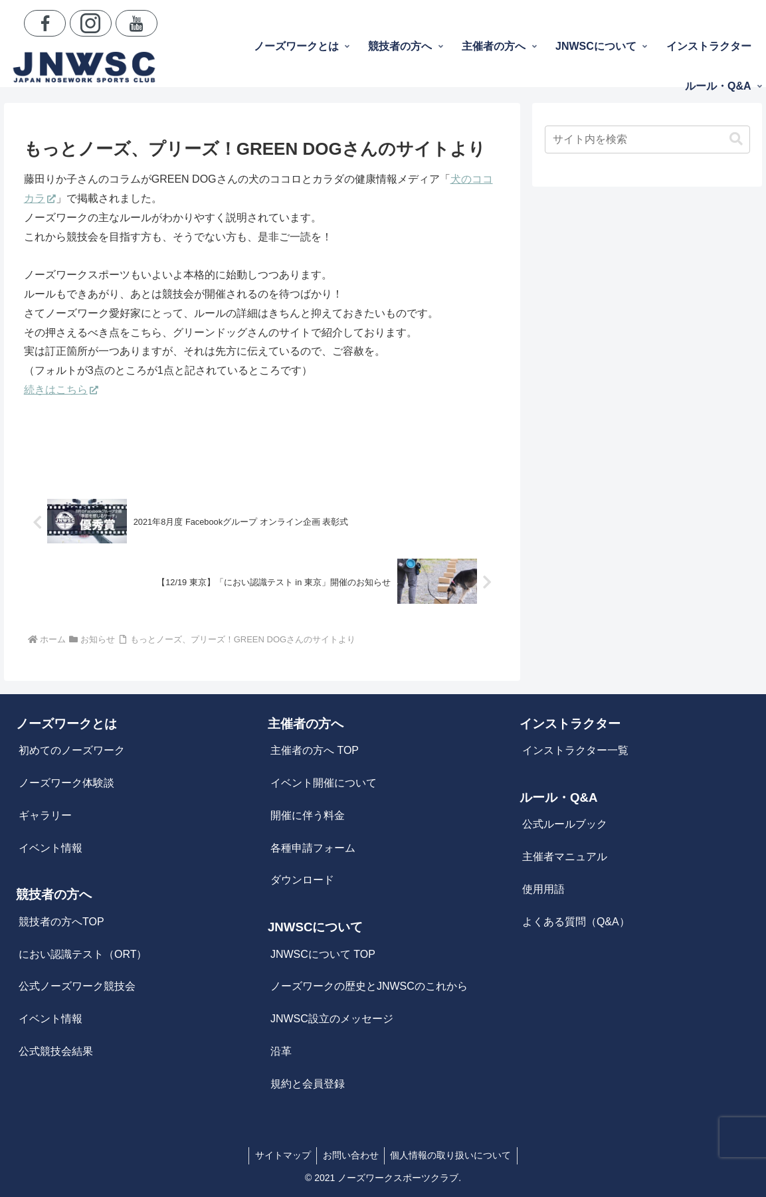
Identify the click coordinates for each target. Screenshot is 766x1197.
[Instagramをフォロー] (91, 23)
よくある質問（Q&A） (576, 921)
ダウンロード (302, 879)
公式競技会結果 (56, 1051)
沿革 (281, 1051)
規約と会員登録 (307, 1083)
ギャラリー (45, 815)
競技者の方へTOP (61, 921)
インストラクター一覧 (575, 750)
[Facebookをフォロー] (45, 23)
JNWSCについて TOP (322, 954)
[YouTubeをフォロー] (136, 23)
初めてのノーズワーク (72, 750)
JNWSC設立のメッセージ (331, 1018)
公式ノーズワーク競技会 (77, 986)
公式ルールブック (564, 824)
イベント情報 (50, 848)
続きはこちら (61, 389)
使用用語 (543, 889)
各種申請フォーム (312, 848)
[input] (647, 139)
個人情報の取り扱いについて (453, 1155)
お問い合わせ (351, 1155)
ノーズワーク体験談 (66, 782)
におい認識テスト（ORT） (83, 954)
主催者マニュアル (564, 856)
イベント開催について (323, 782)
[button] (736, 139)
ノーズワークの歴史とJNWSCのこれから (369, 986)
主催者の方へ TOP (314, 750)
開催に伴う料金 (307, 815)
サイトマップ (281, 1155)
